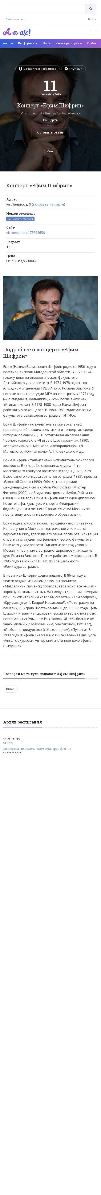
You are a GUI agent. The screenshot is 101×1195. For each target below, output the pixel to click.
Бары (47, 43)
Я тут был (73, 69)
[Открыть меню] (94, 32)
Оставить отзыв (50, 132)
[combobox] (45, 8)
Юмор (50, 151)
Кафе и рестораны (69, 43)
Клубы (91, 43)
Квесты (8, 43)
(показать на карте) (48, 204)
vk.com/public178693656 (25, 232)
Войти (92, 19)
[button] (94, 279)
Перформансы (28, 43)
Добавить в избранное (37, 69)
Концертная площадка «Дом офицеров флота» (37, 749)
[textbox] (45, 5)
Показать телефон (20, 218)
